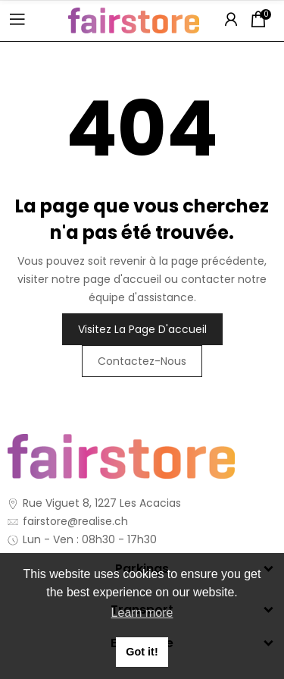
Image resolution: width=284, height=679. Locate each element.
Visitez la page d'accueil (142, 329)
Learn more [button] (142, 612)
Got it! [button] (142, 652)
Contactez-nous (142, 361)
